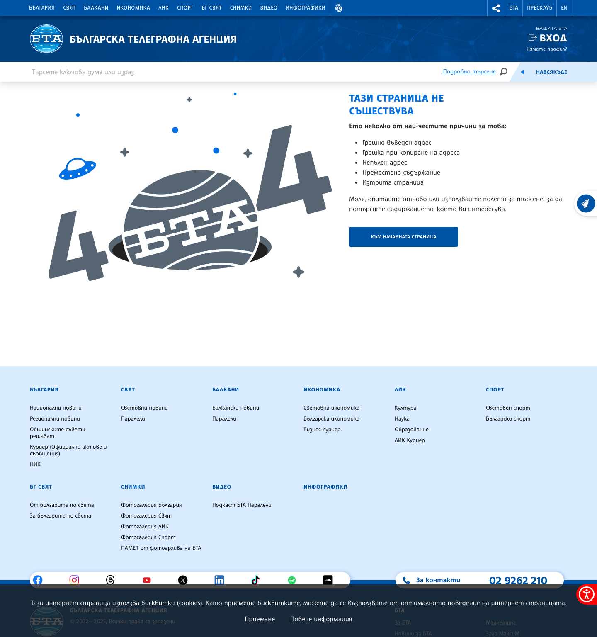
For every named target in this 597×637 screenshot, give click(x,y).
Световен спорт (508, 408)
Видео (269, 8)
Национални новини (56, 408)
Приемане (260, 619)
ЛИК (163, 8)
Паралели (133, 419)
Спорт (185, 8)
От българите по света (62, 505)
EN (564, 8)
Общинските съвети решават (57, 433)
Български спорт (508, 419)
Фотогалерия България (151, 505)
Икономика (133, 8)
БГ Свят (212, 8)
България (42, 8)
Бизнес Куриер (322, 429)
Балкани (96, 8)
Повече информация (321, 619)
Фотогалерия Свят (146, 516)
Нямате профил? (547, 49)
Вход (553, 38)
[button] (338, 8)
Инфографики (305, 8)
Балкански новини (235, 408)
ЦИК (35, 464)
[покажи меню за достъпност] (586, 594)
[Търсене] (503, 71)
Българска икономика (331, 419)
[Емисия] (522, 72)
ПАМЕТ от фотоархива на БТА (161, 548)
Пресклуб (539, 8)
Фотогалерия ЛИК (145, 526)
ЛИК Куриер (410, 440)
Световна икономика (331, 408)
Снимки (241, 8)
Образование (412, 429)
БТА (514, 8)
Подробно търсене (469, 71)
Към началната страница (403, 236)
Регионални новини (55, 419)
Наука (402, 419)
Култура (406, 408)
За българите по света (60, 516)
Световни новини (144, 408)
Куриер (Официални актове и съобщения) (68, 450)
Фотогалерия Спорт (148, 537)
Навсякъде (551, 72)
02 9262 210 (518, 580)
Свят (69, 8)
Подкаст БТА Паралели (242, 505)
